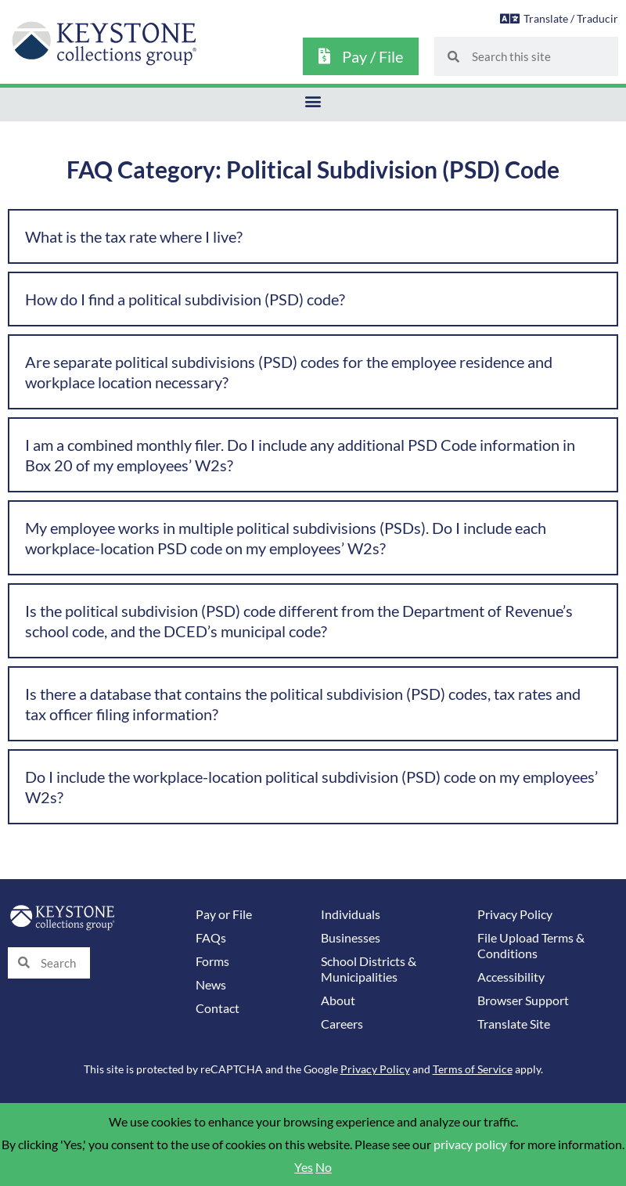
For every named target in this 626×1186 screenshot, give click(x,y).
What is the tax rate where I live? (134, 236)
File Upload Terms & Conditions (531, 946)
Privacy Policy (514, 914)
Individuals (350, 914)
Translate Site (513, 1024)
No (323, 1167)
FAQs (211, 938)
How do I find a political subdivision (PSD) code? (185, 299)
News (211, 985)
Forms (212, 961)
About (338, 1000)
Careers (342, 1024)
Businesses (350, 938)
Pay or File (224, 914)
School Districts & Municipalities (368, 969)
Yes (303, 1167)
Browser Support (523, 1000)
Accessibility (511, 977)
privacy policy (470, 1144)
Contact (217, 1008)
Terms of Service (473, 1069)
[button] (313, 101)
